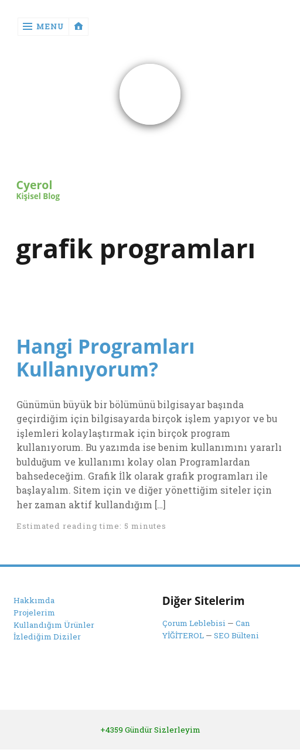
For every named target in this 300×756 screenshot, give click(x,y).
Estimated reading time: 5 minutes (91, 526)
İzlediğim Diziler (47, 636)
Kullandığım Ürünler (53, 625)
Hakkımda (33, 600)
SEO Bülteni (236, 635)
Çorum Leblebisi (194, 623)
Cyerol (34, 185)
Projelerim (34, 612)
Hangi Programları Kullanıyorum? (105, 357)
